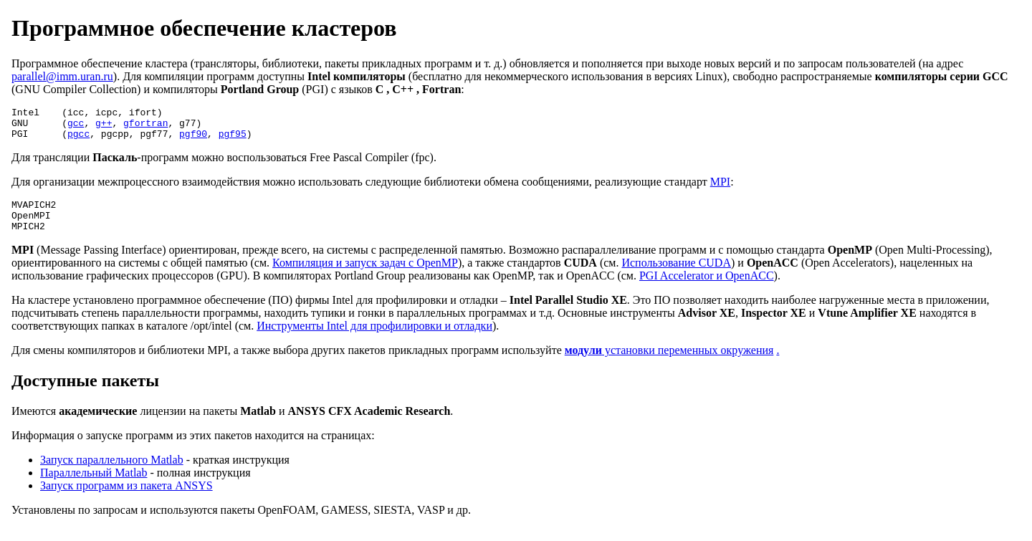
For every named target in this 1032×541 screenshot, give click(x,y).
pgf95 (233, 139)
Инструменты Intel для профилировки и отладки (374, 338)
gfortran (145, 126)
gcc (75, 126)
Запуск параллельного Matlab (111, 472)
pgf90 (193, 139)
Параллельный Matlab (93, 485)
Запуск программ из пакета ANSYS (126, 498)
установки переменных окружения (669, 363)
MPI (720, 188)
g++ (103, 126)
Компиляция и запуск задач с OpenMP (365, 275)
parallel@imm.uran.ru (62, 76)
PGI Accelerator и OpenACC (706, 288)
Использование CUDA (676, 275)
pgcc (78, 139)
